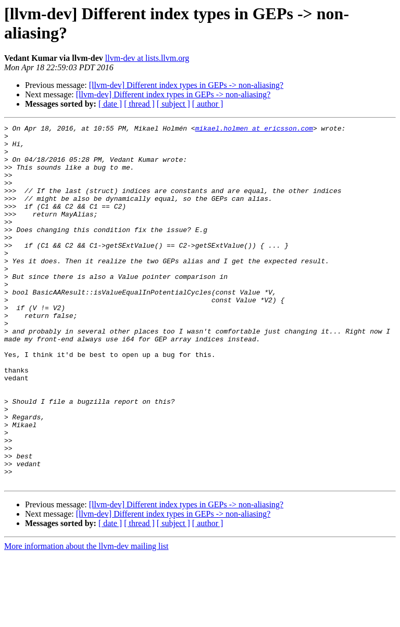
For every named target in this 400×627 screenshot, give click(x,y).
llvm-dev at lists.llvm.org (147, 58)
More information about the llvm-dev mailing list (86, 617)
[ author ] (207, 103)
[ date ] (110, 103)
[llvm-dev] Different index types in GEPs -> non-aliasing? (186, 85)
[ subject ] (173, 103)
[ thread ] (139, 103)
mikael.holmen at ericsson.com (254, 129)
